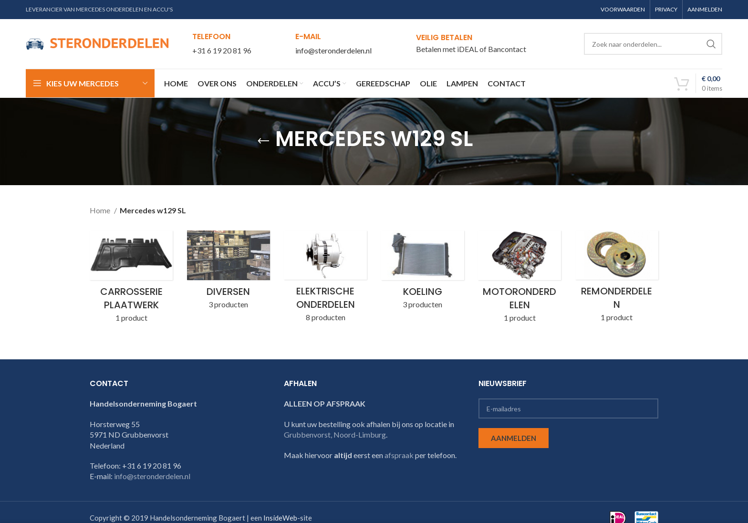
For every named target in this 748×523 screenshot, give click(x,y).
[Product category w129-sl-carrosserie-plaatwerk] (131, 279)
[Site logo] (97, 42)
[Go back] (263, 141)
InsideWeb (280, 518)
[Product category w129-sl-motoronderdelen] (519, 279)
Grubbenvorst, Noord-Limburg (335, 434)
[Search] (653, 44)
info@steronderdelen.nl (333, 50)
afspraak (399, 455)
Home (101, 210)
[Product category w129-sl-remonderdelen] (616, 279)
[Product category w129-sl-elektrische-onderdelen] (325, 279)
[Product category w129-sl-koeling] (422, 272)
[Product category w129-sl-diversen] (228, 272)
